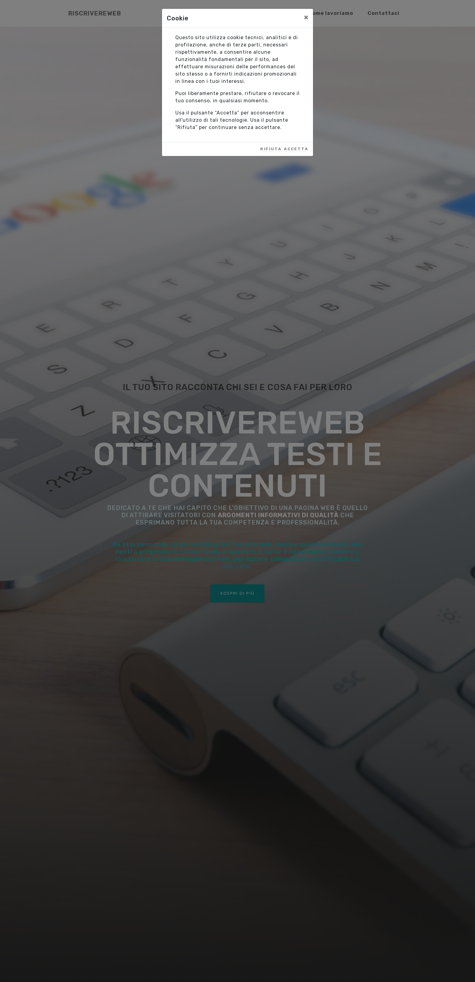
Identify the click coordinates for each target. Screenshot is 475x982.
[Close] (306, 17)
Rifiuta (270, 149)
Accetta (296, 149)
